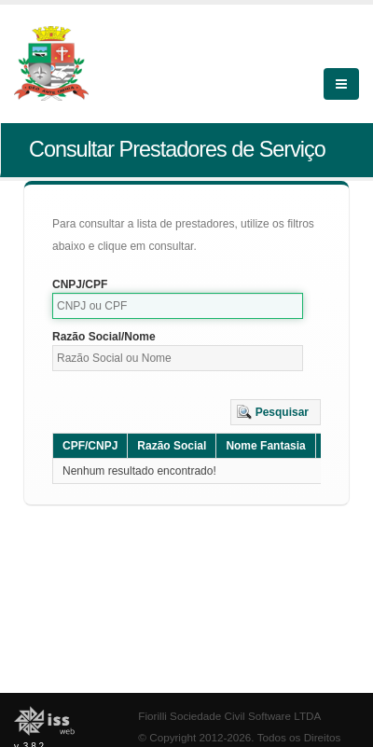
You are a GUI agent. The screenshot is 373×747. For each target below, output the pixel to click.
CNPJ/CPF (79, 284)
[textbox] (177, 306)
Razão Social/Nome (104, 336)
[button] (275, 412)
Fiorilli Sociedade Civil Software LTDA (229, 716)
